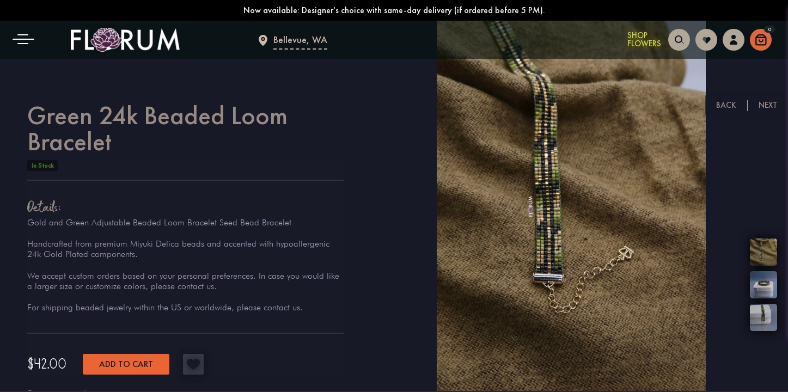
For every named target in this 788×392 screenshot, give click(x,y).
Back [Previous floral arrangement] (726, 105)
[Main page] (125, 40)
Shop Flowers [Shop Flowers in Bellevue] (644, 40)
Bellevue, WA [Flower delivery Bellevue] (300, 39)
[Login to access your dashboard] (733, 38)
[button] (27, 39)
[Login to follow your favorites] (706, 38)
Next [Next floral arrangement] (768, 105)
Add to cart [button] (126, 364)
